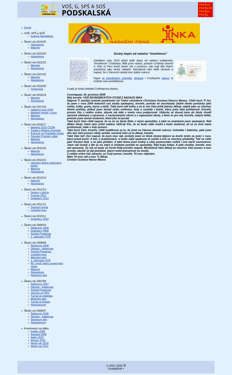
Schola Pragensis (41, 233)
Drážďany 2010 (40, 219)
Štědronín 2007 (40, 284)
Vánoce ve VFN (40, 293)
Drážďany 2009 (40, 231)
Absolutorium (38, 304)
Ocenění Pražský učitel (44, 136)
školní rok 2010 (40, 343)
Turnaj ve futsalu (40, 301)
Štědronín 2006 (40, 313)
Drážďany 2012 (40, 198)
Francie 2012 (38, 195)
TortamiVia (37, 89)
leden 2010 (37, 337)
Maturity (35, 47)
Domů (27, 27)
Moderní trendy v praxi (44, 112)
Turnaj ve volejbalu (42, 296)
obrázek (138, 78)
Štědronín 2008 (40, 245)
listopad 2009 (38, 334)
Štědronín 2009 (40, 228)
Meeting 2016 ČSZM (43, 127)
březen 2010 (38, 340)
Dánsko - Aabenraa (42, 248)
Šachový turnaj (39, 207)
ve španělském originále (117, 78)
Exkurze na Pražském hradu (47, 133)
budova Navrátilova (42, 36)
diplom (166, 78)
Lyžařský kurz (39, 210)
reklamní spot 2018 (42, 109)
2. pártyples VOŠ (41, 236)
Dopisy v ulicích (40, 192)
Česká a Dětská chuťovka (46, 130)
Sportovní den (39, 275)
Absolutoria (37, 44)
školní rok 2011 (40, 346)
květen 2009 (38, 331)
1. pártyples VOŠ (41, 260)
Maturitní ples (38, 257)
